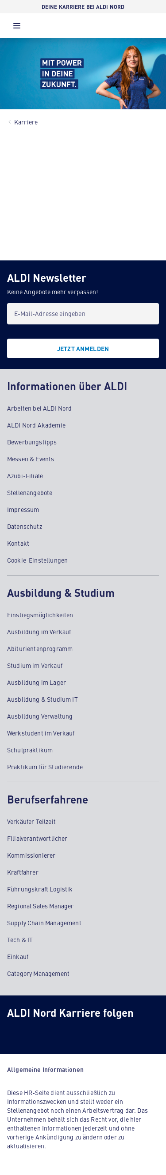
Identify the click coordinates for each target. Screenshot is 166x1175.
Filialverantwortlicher (37, 838)
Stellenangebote (29, 492)
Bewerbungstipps (32, 441)
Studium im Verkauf (34, 665)
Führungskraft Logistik (40, 888)
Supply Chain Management (44, 922)
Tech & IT (20, 939)
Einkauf (17, 956)
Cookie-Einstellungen (37, 560)
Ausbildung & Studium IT (42, 699)
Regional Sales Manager (40, 905)
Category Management (38, 973)
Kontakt (18, 543)
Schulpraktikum (30, 749)
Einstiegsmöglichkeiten (40, 614)
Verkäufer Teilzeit (31, 821)
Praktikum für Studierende (45, 766)
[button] (17, 28)
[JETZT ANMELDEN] (83, 348)
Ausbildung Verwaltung (40, 715)
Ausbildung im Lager (36, 682)
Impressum (23, 509)
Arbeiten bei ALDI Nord (39, 408)
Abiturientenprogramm (40, 648)
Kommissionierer (31, 855)
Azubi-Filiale (25, 475)
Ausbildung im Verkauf (39, 631)
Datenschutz (24, 526)
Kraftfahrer (23, 871)
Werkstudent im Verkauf (41, 732)
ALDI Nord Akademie (36, 424)
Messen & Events (30, 458)
